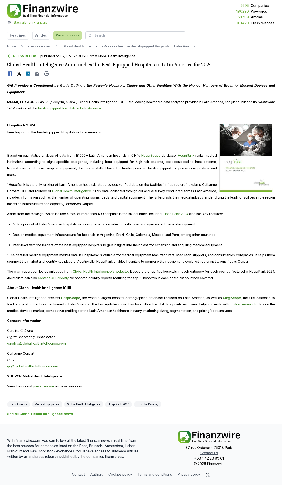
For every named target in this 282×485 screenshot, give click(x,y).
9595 (244, 5)
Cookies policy (120, 474)
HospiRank (186, 155)
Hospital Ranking (148, 404)
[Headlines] (42, 11)
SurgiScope (232, 298)
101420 (243, 23)
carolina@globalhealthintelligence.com (36, 343)
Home (11, 46)
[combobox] (135, 35)
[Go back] (23, 56)
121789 (243, 17)
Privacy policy (188, 474)
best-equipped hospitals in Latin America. (70, 108)
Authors (96, 474)
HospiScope (150, 155)
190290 (242, 11)
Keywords (259, 11)
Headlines (18, 35)
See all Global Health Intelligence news (40, 414)
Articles (257, 17)
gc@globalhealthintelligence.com (32, 366)
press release (43, 386)
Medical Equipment (47, 404)
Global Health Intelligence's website (100, 271)
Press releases (262, 23)
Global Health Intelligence (71, 191)
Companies (260, 5)
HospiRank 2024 (175, 214)
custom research (243, 304)
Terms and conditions (154, 474)
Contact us (209, 453)
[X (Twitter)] (207, 475)
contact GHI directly (53, 278)
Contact (78, 474)
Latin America (18, 404)
